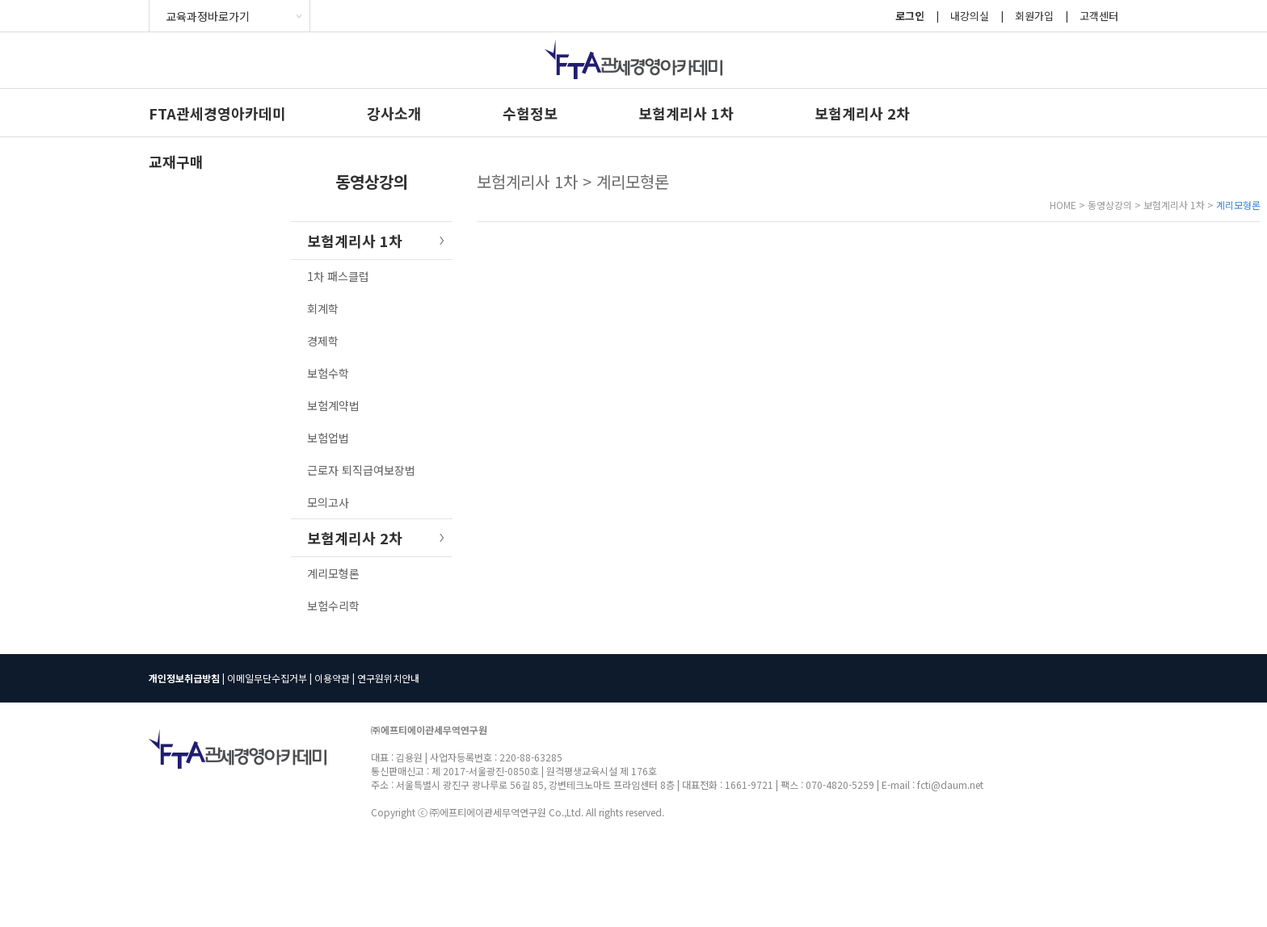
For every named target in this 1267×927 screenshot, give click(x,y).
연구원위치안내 (388, 678)
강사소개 (394, 113)
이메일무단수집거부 (267, 678)
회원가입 (1034, 15)
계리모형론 (333, 573)
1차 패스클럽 (338, 276)
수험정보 (530, 113)
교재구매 (176, 161)
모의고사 (328, 502)
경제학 (323, 341)
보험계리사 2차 (862, 113)
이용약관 (332, 678)
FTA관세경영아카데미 (217, 113)
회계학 (323, 308)
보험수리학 (333, 606)
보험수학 (328, 373)
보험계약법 (333, 405)
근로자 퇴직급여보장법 (361, 470)
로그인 (909, 15)
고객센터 (1099, 15)
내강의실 (969, 15)
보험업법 (328, 438)
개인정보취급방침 (184, 678)
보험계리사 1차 (686, 113)
